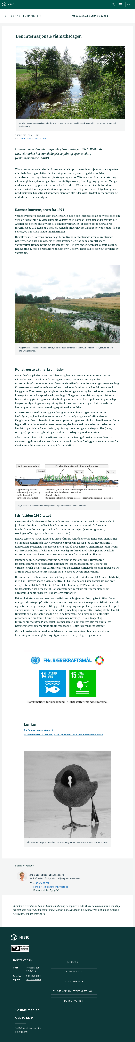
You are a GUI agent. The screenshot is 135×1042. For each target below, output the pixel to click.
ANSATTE (74, 962)
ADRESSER (74, 972)
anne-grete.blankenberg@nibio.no (50, 886)
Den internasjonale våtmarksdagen (86, 16)
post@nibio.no (33, 979)
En (128, 4)
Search (113, 4)
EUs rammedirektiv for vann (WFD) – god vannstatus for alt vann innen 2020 (63, 734)
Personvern (74, 1001)
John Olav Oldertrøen (32, 138)
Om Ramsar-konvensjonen (38, 729)
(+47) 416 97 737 (41, 883)
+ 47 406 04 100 (33, 975)
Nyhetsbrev (73, 981)
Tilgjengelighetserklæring (74, 991)
